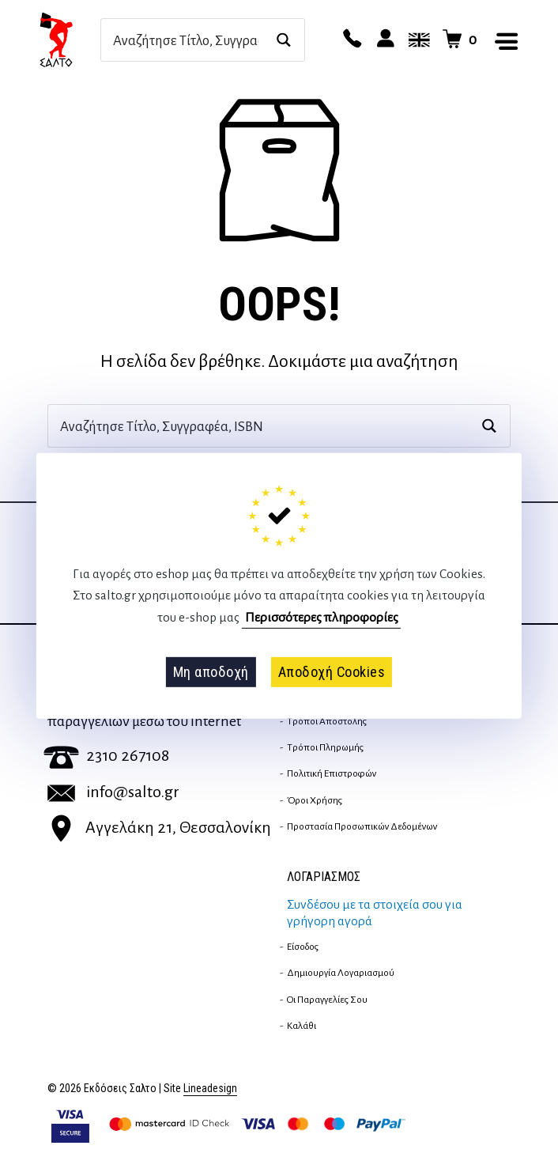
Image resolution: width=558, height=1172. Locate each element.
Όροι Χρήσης (314, 800)
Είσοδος (303, 946)
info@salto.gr (113, 791)
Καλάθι (301, 1025)
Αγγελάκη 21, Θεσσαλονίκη (159, 827)
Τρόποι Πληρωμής (325, 747)
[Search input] (185, 40)
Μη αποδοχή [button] (211, 672)
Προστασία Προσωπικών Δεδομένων (362, 826)
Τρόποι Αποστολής (327, 721)
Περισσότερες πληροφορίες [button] (321, 618)
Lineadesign (210, 1088)
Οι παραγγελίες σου (327, 999)
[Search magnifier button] (283, 40)
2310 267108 (106, 755)
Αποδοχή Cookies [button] (332, 672)
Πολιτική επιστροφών (331, 773)
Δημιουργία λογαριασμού (340, 972)
